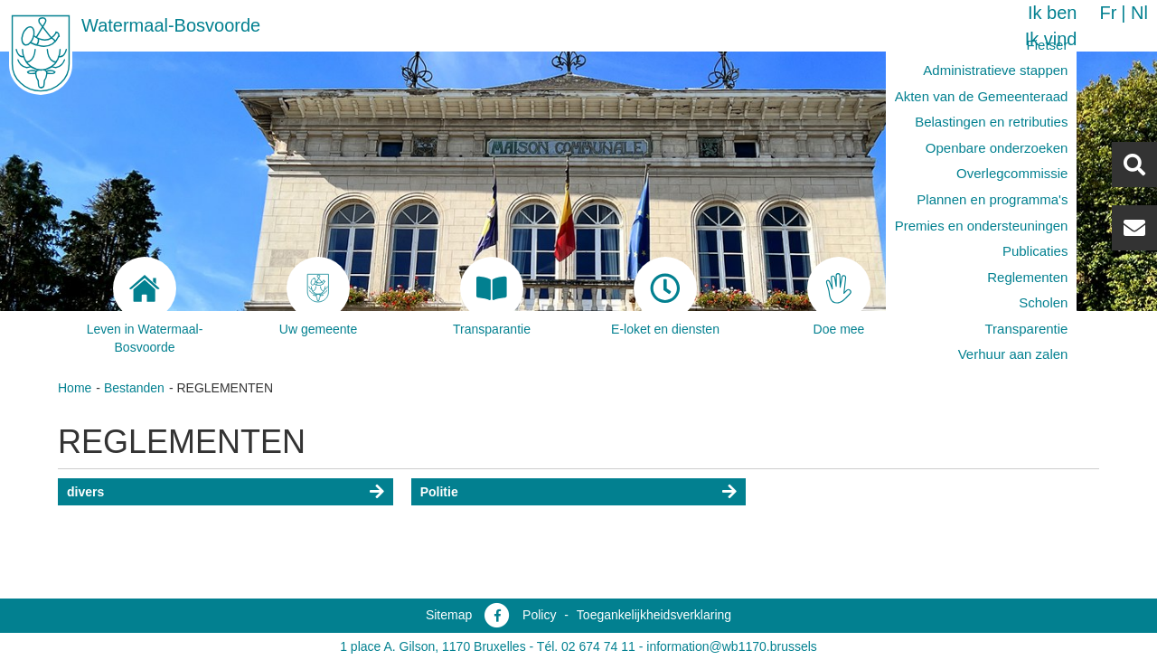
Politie (439, 492)
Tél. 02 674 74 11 (586, 646)
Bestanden (134, 388)
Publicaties (1035, 251)
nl (1139, 13)
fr (1107, 13)
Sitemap (449, 615)
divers (85, 492)
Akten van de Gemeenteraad (981, 96)
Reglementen (1027, 277)
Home (74, 388)
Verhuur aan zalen (1013, 354)
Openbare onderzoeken (997, 148)
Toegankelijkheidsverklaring (654, 615)
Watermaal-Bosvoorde (170, 25)
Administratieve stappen (995, 70)
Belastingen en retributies (991, 121)
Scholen (1043, 302)
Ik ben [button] (1052, 13)
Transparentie (1026, 328)
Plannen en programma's (992, 199)
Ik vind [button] (1051, 39)
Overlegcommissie (1012, 173)
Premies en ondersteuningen (981, 225)
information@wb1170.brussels (731, 646)
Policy (539, 615)
